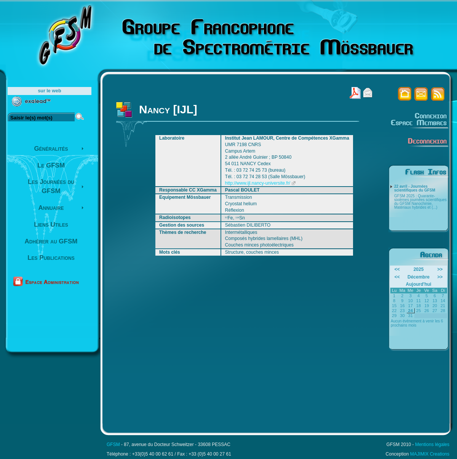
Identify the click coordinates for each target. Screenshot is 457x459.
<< (397, 269)
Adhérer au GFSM (51, 241)
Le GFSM (51, 165)
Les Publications (51, 257)
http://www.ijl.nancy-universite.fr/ (257, 183)
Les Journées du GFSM (51, 186)
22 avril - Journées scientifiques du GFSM (414, 188)
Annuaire (51, 207)
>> (440, 269)
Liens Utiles (51, 224)
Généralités (51, 148)
